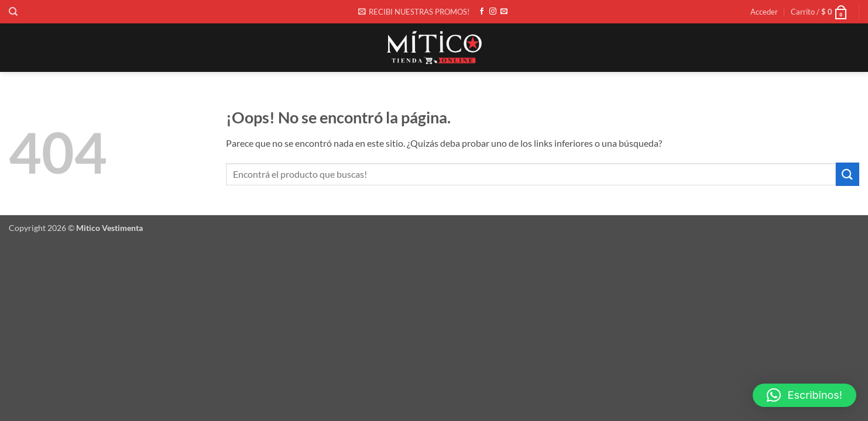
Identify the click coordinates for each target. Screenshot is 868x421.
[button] (413, 11)
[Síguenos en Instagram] (492, 12)
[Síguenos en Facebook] (481, 12)
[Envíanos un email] (503, 12)
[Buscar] (13, 12)
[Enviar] (847, 174)
